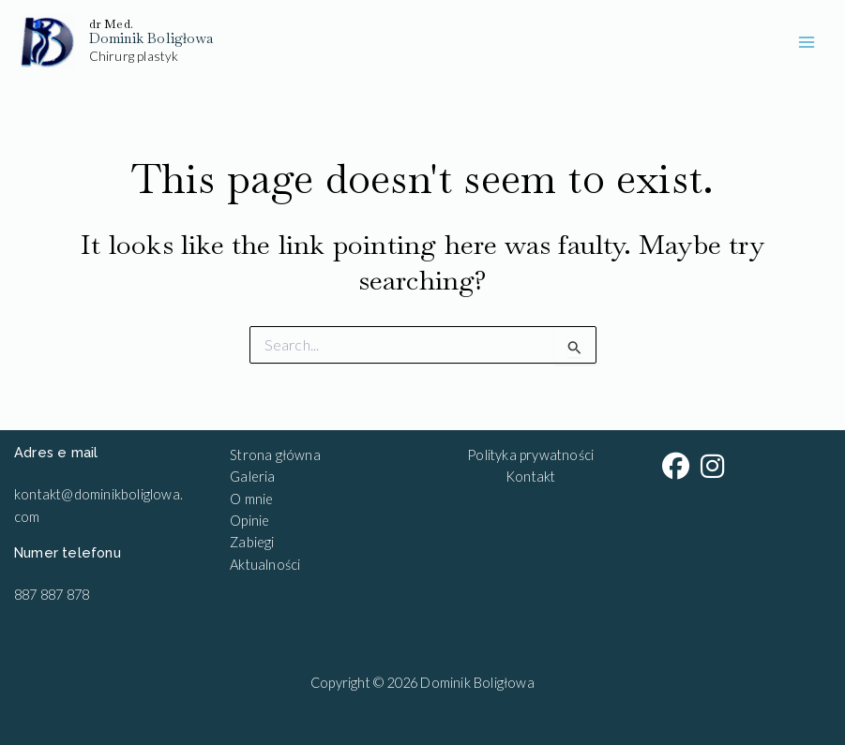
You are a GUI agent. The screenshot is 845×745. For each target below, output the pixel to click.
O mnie (251, 499)
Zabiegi (252, 542)
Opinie (249, 521)
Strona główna (275, 455)
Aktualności (265, 565)
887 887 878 (51, 595)
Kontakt (530, 476)
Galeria (252, 476)
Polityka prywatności (530, 455)
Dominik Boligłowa (151, 38)
